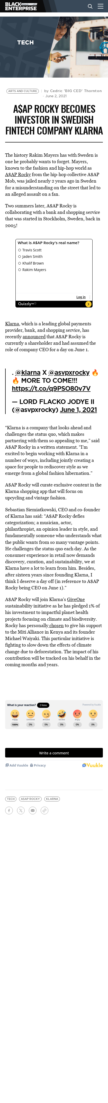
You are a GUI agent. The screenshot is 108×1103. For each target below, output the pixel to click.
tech (11, 799)
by (73, 90)
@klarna (27, 372)
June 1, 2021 (78, 410)
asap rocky (30, 799)
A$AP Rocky (18, 174)
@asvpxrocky (68, 372)
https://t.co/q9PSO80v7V (51, 388)
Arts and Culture (22, 91)
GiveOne (76, 599)
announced (34, 336)
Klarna (12, 323)
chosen (56, 625)
